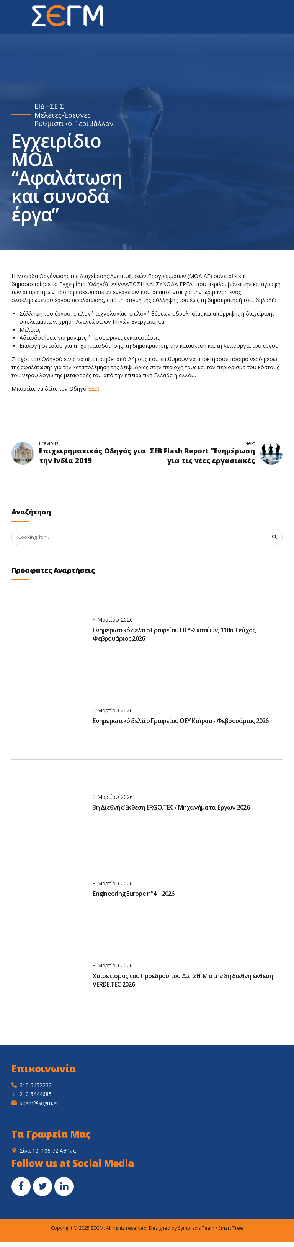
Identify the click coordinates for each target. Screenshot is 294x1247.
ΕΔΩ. (94, 388)
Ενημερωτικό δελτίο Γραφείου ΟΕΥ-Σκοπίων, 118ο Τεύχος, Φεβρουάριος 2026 (174, 634)
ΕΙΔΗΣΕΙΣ (49, 106)
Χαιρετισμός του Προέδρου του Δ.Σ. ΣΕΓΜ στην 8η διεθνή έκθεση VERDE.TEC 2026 (183, 980)
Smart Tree (230, 1229)
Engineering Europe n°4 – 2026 (133, 894)
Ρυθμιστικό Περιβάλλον (73, 123)
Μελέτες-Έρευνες (62, 115)
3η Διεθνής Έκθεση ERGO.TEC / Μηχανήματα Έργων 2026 (171, 808)
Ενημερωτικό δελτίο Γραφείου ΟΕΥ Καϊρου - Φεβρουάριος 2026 (180, 721)
